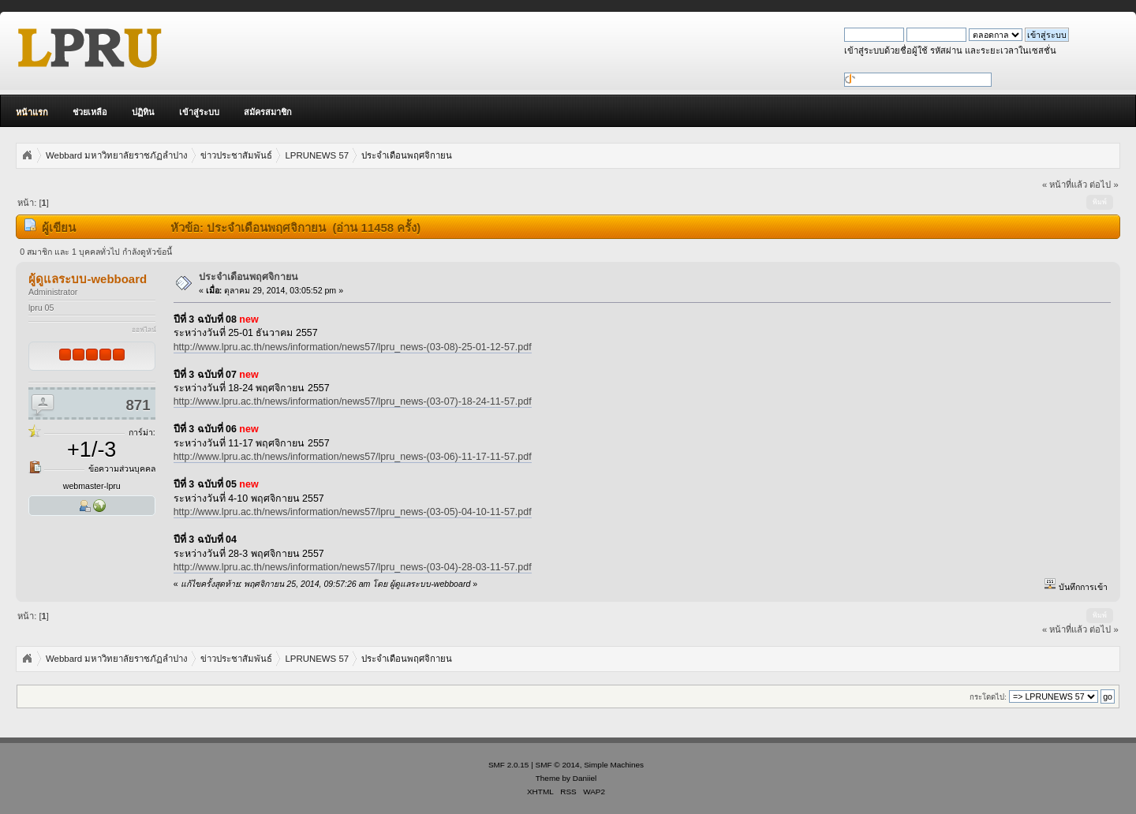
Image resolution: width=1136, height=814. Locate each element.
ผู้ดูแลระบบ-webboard (87, 279)
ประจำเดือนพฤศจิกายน (248, 276)
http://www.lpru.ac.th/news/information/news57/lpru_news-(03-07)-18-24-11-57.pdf (353, 401)
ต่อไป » (1103, 184)
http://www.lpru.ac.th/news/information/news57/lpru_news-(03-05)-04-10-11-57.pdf (353, 511)
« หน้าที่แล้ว (1064, 184)
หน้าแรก (32, 112)
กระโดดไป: (988, 697)
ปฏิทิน (143, 112)
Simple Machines (614, 764)
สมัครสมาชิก (268, 112)
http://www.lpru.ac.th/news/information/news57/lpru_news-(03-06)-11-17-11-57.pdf (353, 456)
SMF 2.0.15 (508, 764)
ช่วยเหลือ (90, 112)
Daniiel (584, 778)
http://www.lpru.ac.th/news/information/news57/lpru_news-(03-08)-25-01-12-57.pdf (353, 347)
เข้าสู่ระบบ (199, 112)
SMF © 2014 (558, 764)
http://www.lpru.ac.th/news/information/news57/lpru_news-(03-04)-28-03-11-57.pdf (353, 567)
